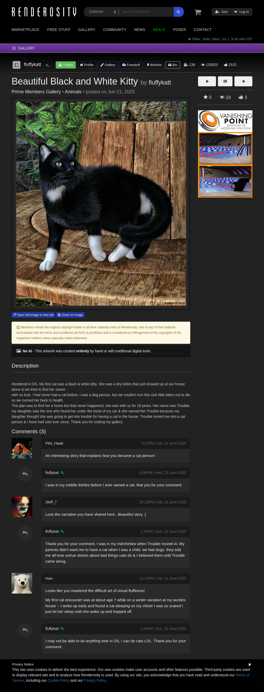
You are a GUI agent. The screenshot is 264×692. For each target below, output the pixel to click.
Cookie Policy (59, 680)
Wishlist (154, 65)
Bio (172, 65)
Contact (203, 30)
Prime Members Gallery (36, 91)
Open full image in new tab (33, 315)
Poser (179, 30)
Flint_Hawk (54, 443)
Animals (73, 91)
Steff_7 (51, 502)
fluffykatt (159, 82)
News (139, 30)
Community (114, 30)
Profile (86, 65)
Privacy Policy (95, 680)
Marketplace (25, 30)
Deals (159, 30)
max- (49, 578)
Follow (66, 65)
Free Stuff (58, 30)
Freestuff (131, 65)
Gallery (86, 30)
